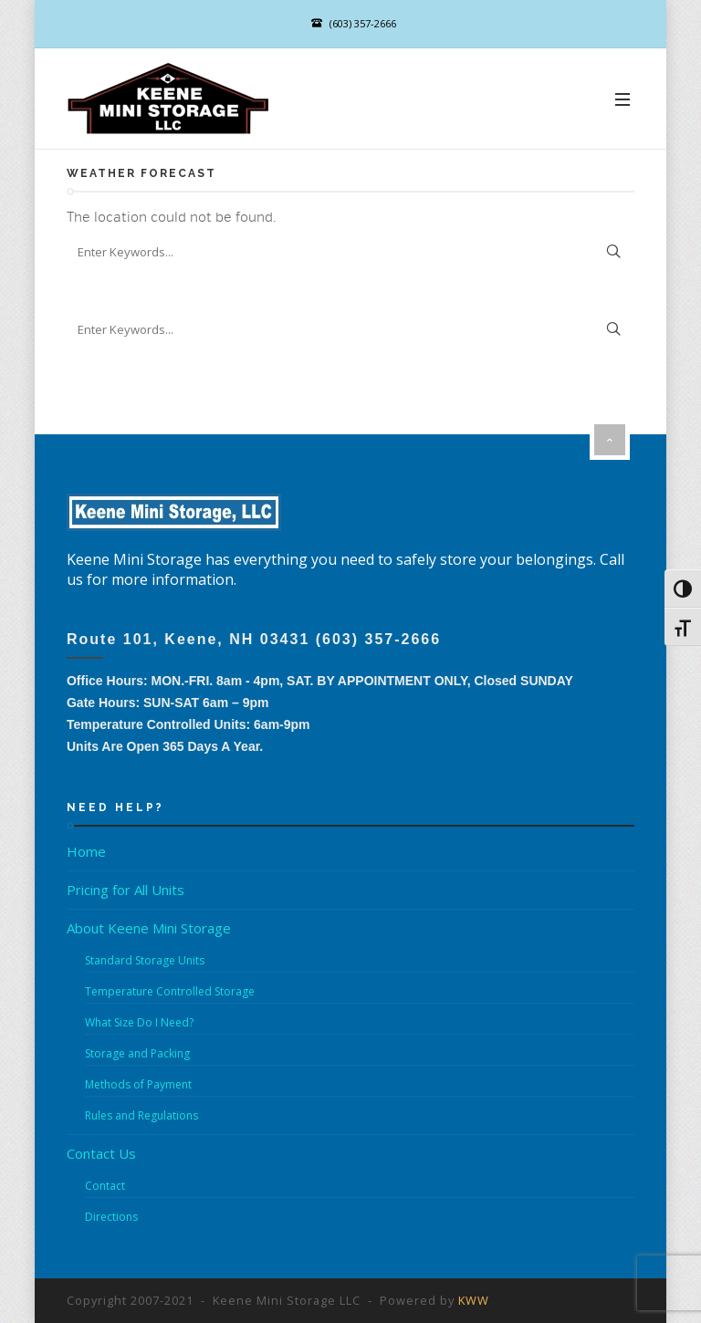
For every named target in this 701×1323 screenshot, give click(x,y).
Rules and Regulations (141, 1115)
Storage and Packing (137, 1053)
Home (86, 851)
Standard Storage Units (144, 960)
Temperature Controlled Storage (170, 991)
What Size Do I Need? (139, 1022)
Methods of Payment (138, 1084)
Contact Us (101, 1153)
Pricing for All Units (125, 889)
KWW (473, 1300)
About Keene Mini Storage (149, 928)
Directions (111, 1216)
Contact (105, 1185)
